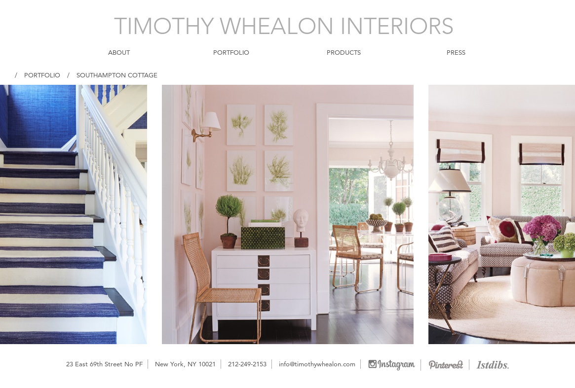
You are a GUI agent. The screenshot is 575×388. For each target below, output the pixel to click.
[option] (288, 214)
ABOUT (119, 52)
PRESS (456, 52)
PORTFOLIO (231, 52)
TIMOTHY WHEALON (284, 26)
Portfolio (42, 75)
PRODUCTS (344, 52)
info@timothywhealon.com (317, 364)
